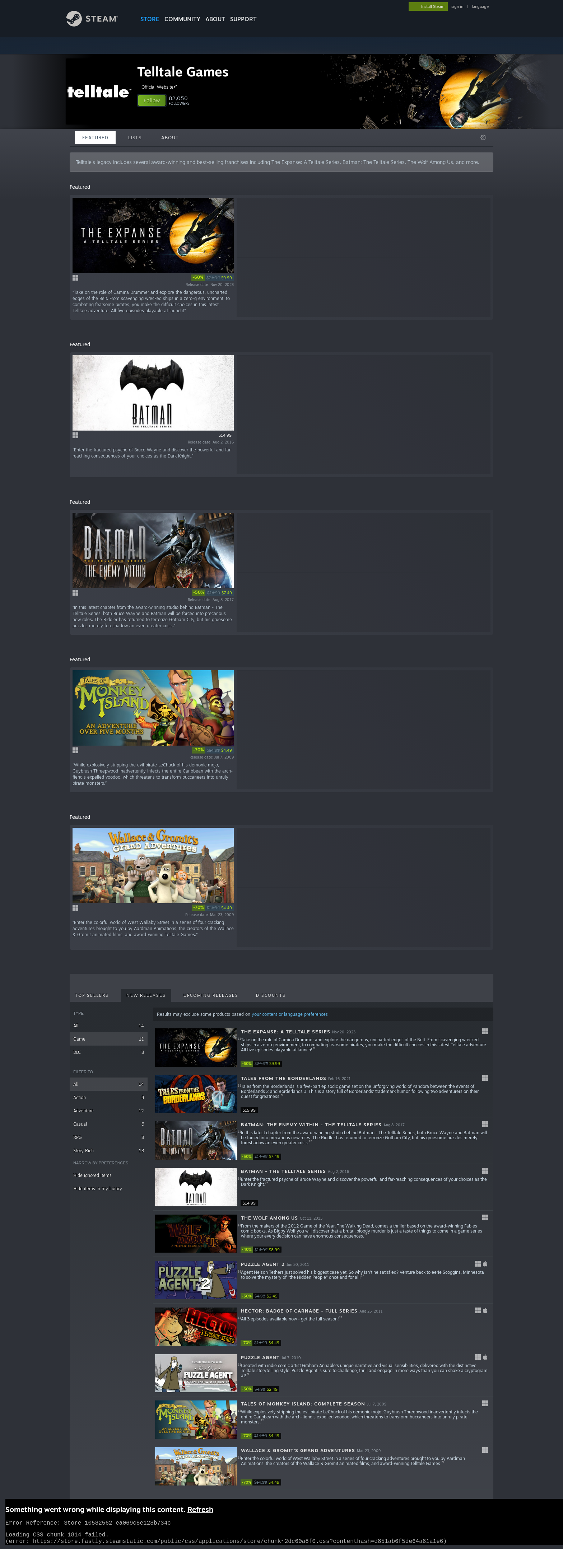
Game (108, 1039)
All (108, 1026)
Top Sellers (92, 995)
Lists (134, 137)
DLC (108, 1052)
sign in (457, 6)
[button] (152, 100)
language (480, 6)
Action (108, 1097)
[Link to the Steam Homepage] (97, 25)
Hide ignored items (92, 1175)
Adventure (108, 1111)
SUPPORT (243, 19)
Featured (95, 137)
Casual (108, 1124)
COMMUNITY (182, 19)
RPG (108, 1137)
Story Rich (108, 1150)
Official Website (160, 87)
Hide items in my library (97, 1188)
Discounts (271, 995)
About (215, 19)
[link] (212, 277)
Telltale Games (183, 72)
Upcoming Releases (210, 995)
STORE (149, 19)
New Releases (146, 995)
